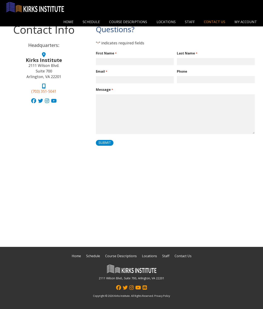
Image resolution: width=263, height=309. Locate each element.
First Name (106, 53)
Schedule (91, 22)
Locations (166, 22)
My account (245, 22)
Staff (190, 22)
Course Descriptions (128, 22)
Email (101, 72)
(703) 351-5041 (43, 91)
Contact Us (214, 22)
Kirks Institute (122, 296)
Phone (182, 71)
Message (104, 90)
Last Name (187, 53)
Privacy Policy (162, 296)
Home (68, 22)
